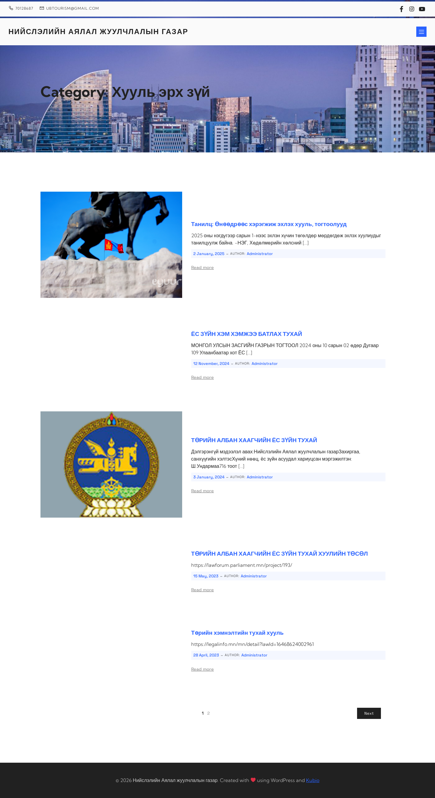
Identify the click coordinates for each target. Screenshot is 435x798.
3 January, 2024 (208, 477)
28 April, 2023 (206, 655)
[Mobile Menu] (421, 32)
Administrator (260, 253)
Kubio (312, 780)
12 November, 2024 (211, 363)
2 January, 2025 (208, 253)
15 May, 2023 (205, 576)
